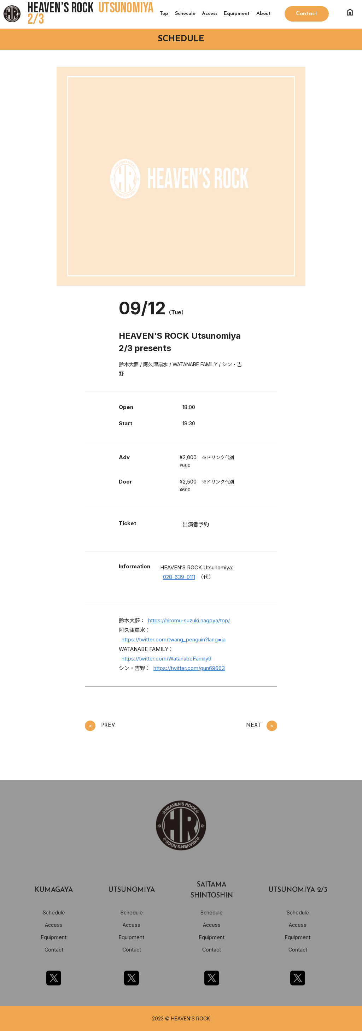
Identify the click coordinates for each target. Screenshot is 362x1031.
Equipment (237, 13)
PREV (100, 726)
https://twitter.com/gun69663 (189, 668)
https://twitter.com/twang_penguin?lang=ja (174, 639)
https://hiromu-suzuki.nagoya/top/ (189, 620)
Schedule (54, 912)
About (263, 13)
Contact (54, 950)
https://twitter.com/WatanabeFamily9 (166, 658)
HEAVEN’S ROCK (90, 13)
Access (209, 13)
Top (164, 13)
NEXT (261, 726)
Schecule (185, 13)
